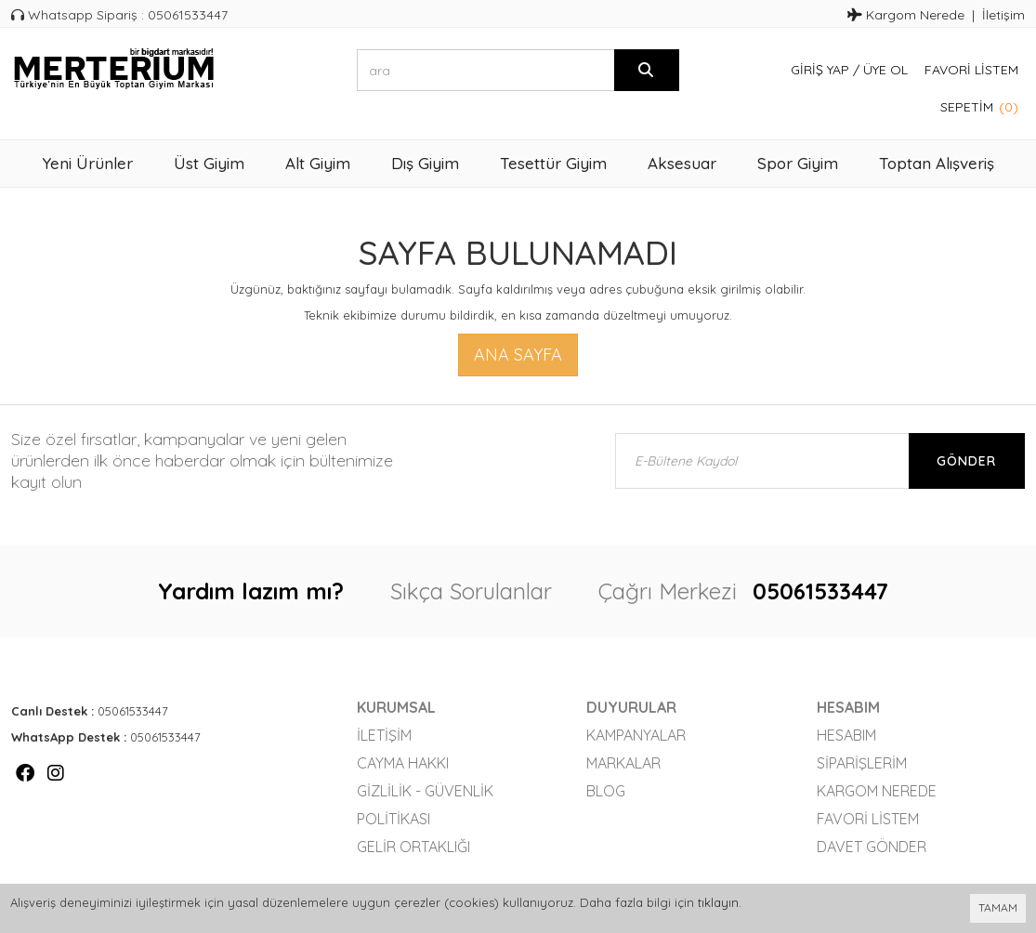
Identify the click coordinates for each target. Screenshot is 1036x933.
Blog (605, 791)
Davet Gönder (871, 846)
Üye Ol (885, 69)
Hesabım (846, 735)
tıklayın (718, 902)
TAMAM (997, 907)
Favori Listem (971, 69)
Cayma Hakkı (403, 763)
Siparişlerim (862, 763)
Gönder (966, 461)
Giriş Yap (820, 69)
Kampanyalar (636, 735)
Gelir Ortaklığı (413, 846)
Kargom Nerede (905, 15)
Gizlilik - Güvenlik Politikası (425, 805)
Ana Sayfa (518, 354)
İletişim (1003, 15)
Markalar (623, 763)
